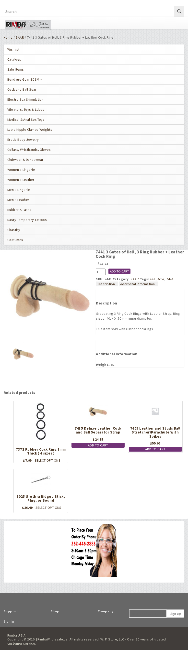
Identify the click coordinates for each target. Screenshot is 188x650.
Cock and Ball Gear (21, 89)
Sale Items (15, 69)
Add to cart (119, 271)
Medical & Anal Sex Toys (26, 119)
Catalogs (14, 59)
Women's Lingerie (21, 169)
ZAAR (20, 37)
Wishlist (13, 49)
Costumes (15, 240)
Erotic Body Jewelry (23, 139)
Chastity (13, 230)
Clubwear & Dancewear (25, 159)
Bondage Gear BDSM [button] (25, 79)
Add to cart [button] (98, 445)
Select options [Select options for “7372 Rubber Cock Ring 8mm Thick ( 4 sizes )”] (47, 460)
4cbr (160, 279)
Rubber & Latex (19, 209)
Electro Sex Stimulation (25, 99)
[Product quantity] (101, 272)
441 (152, 279)
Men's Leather (18, 199)
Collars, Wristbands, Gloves (29, 149)
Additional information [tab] (137, 284)
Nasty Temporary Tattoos (27, 219)
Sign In (9, 621)
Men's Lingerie (18, 189)
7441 (170, 279)
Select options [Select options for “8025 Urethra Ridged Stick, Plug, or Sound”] (48, 507)
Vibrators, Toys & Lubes (25, 109)
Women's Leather (21, 179)
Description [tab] (106, 284)
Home (8, 37)
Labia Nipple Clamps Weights (29, 129)
